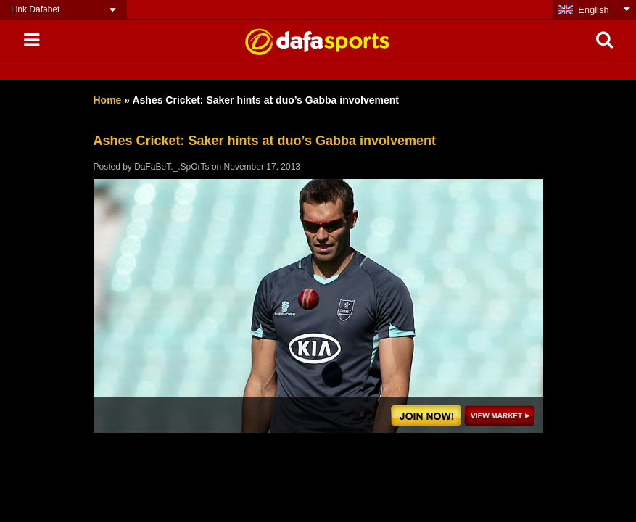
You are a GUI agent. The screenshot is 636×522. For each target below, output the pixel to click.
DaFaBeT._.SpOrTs (171, 167)
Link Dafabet (35, 9)
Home (108, 100)
